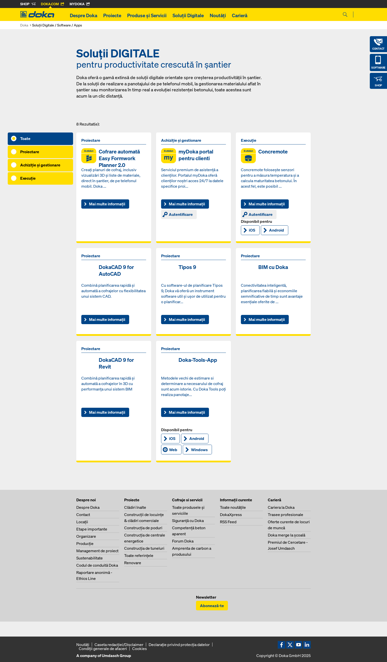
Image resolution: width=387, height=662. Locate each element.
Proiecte (112, 15)
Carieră (239, 15)
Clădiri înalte (135, 507)
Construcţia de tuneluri (144, 548)
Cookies (139, 648)
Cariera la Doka (281, 507)
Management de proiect (97, 550)
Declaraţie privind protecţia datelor (179, 644)
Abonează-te (212, 605)
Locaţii (82, 522)
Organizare (86, 536)
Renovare (132, 562)
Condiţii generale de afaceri (103, 648)
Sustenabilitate (89, 558)
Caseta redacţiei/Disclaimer (119, 644)
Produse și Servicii (147, 15)
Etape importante (91, 529)
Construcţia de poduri (143, 527)
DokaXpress (231, 514)
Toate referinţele (138, 555)
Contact (83, 514)
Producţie (85, 543)
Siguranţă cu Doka (188, 520)
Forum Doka (183, 541)
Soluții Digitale (188, 15)
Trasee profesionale (285, 514)
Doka (24, 25)
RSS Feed (228, 522)
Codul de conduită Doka (97, 565)
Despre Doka (83, 15)
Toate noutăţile (233, 507)
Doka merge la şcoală (286, 535)
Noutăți (218, 15)
